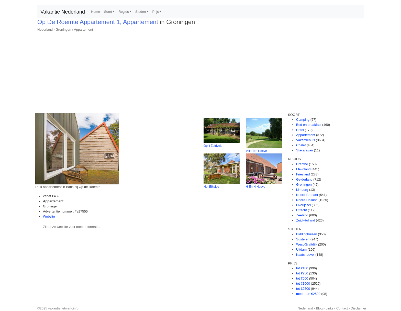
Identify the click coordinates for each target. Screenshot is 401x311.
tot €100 (302, 268)
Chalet (301, 145)
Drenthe (302, 164)
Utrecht (301, 210)
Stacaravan (304, 150)
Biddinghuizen (306, 234)
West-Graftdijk (306, 244)
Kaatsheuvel (305, 255)
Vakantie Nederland (62, 12)
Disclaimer (358, 308)
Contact (342, 308)
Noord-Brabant (307, 195)
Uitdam (301, 249)
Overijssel (303, 205)
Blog (319, 308)
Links (329, 308)
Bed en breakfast (308, 125)
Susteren (302, 239)
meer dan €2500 (308, 294)
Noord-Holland (307, 200)
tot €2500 (303, 289)
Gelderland (304, 179)
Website (49, 216)
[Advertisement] (200, 70)
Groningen (63, 29)
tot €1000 (303, 283)
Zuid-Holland (305, 220)
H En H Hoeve (255, 186)
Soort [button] (108, 12)
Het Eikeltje (211, 186)
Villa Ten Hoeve (256, 151)
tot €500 (302, 278)
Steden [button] (140, 12)
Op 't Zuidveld (213, 146)
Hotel (300, 130)
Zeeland (302, 215)
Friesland (303, 174)
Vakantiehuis (305, 140)
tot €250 (302, 273)
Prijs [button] (155, 12)
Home (95, 12)
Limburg (302, 190)
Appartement (83, 29)
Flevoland (303, 169)
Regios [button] (123, 12)
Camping (302, 119)
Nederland (45, 29)
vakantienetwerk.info (63, 308)
